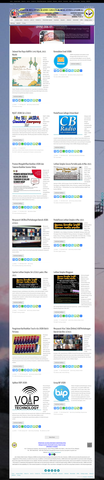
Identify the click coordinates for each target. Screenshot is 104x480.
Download (49, 1)
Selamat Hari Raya (18, 106)
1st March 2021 (63, 320)
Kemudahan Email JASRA (63, 51)
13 (60, 42)
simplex (57, 202)
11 (57, 42)
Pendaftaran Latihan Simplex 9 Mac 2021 (69, 220)
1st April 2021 (22, 148)
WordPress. (90, 477)
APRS (70, 1)
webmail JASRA (64, 76)
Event (35, 150)
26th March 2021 (64, 155)
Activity (30, 104)
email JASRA (58, 76)
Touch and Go (28, 376)
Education (31, 150)
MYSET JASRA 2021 (18, 152)
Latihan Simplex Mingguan (63, 272)
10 (56, 42)
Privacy (11, 4)
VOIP (48, 430)
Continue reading (18, 96)
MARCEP (88, 1)
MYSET (56, 251)
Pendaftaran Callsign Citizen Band (66, 113)
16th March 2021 (64, 200)
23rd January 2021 (64, 412)
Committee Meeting (18, 265)
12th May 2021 (22, 104)
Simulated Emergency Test (65, 202)
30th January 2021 (23, 430)
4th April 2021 (63, 74)
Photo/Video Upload (41, 1)
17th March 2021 (23, 211)
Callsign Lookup (76, 1)
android (43, 430)
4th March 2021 (64, 249)
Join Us (28, 1)
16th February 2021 (64, 370)
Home (11, 1)
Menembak (65, 1)
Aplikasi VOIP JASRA (19, 382)
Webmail (60, 1)
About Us (23, 1)
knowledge (82, 155)
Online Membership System (20, 213)
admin (15, 104)
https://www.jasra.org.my (54, 452)
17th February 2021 (23, 374)
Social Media (60, 414)
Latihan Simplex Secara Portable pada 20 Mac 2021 (72, 164)
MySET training (62, 251)
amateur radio (58, 372)
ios (46, 430)
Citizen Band (58, 157)
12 (59, 42)
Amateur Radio (17, 1)
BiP (56, 414)
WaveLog (83, 1)
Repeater (55, 1)
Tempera (85, 477)
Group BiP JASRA (60, 382)
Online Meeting (27, 265)
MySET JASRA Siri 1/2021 (21, 113)
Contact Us (33, 1)
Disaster (27, 150)
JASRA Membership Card (19, 376)
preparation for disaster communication (32, 152)
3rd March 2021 (22, 310)
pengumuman (79, 74)
